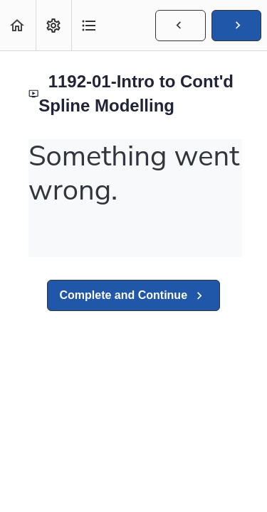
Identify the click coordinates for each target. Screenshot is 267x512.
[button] (18, 25)
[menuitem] (53, 25)
